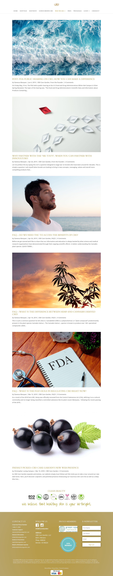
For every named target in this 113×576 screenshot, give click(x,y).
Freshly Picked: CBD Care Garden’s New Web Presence (45, 467)
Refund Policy (48, 568)
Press (69, 11)
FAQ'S (53, 238)
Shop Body (33, 11)
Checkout (95, 11)
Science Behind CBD (46, 11)
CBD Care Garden (43, 82)
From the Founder (56, 82)
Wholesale (77, 11)
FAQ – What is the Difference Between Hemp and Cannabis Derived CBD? (53, 313)
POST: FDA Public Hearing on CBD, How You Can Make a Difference (53, 79)
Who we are (59, 11)
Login (86, 11)
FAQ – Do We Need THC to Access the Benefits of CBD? (45, 235)
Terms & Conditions (63, 568)
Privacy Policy (55, 568)
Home (16, 11)
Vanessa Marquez (20, 82)
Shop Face (23, 11)
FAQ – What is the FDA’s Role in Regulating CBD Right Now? (49, 391)
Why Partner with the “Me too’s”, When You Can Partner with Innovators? (52, 157)
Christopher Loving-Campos (24, 471)
